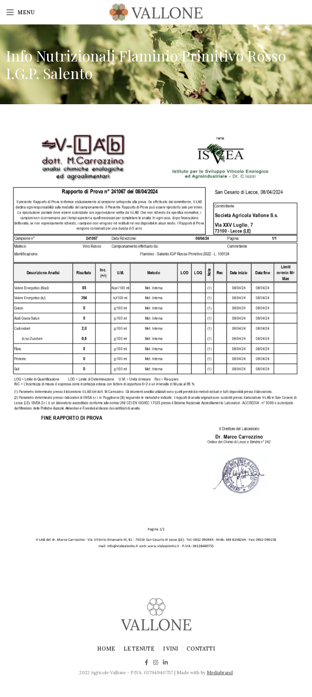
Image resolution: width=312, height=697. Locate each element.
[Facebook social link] (146, 662)
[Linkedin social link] (165, 662)
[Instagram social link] (155, 662)
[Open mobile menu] (20, 12)
